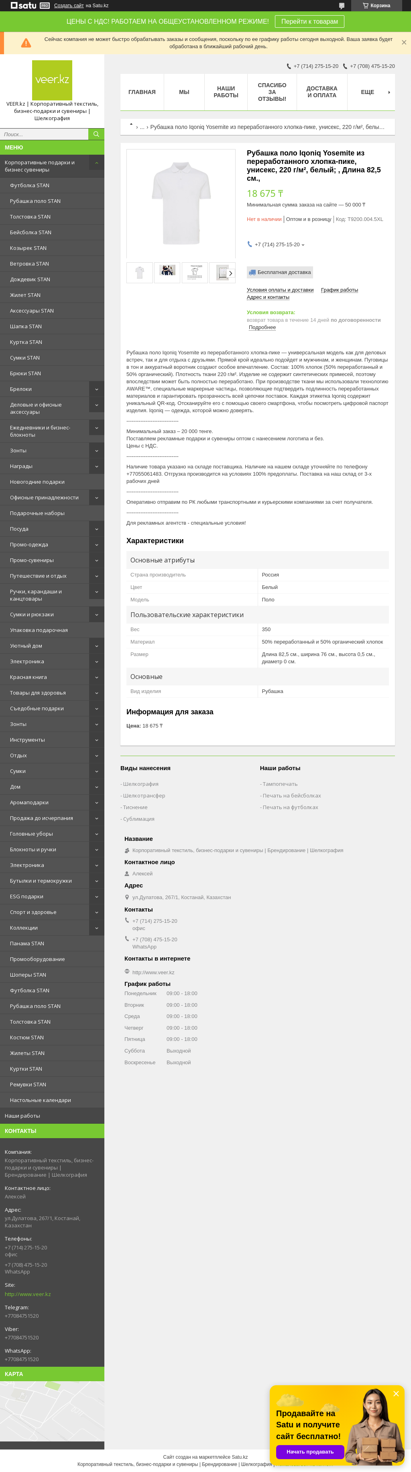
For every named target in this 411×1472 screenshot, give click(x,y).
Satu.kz (240, 1457)
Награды (21, 466)
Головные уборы (31, 833)
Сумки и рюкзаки (32, 614)
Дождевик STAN (30, 279)
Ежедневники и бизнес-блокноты (40, 431)
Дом (15, 786)
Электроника (27, 661)
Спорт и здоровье (33, 912)
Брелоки (21, 389)
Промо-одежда (29, 544)
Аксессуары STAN (32, 310)
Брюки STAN (25, 373)
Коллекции (24, 927)
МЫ (184, 92)
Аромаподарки (29, 802)
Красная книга (28, 677)
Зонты (18, 450)
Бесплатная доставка (284, 272)
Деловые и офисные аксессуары (36, 408)
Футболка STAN (29, 185)
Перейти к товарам (309, 21)
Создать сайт (69, 5)
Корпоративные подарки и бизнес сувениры (40, 166)
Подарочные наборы (37, 513)
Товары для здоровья (38, 692)
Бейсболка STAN (30, 232)
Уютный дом (26, 645)
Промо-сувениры (32, 560)
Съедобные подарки (37, 708)
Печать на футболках (290, 807)
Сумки (18, 771)
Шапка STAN (26, 326)
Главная (142, 92)
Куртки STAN (26, 1068)
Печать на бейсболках (292, 795)
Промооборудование (37, 959)
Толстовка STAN (30, 216)
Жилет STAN (25, 294)
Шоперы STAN (28, 974)
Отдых (18, 755)
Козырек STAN (28, 247)
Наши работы (22, 1115)
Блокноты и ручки (33, 849)
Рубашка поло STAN (35, 200)
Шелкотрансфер (144, 795)
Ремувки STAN (28, 1084)
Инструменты (27, 739)
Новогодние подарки (37, 481)
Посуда (19, 528)
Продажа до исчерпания (41, 818)
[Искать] (96, 134)
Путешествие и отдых (38, 575)
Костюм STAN (27, 1037)
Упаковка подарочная (39, 630)
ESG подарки (26, 896)
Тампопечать (280, 783)
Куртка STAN (26, 342)
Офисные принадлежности (44, 497)
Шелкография (141, 783)
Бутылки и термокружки (41, 880)
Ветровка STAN (29, 263)
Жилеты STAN (27, 1053)
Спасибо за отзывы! (272, 92)
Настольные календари (40, 1100)
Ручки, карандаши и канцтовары (36, 595)
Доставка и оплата (322, 91)
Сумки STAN (25, 357)
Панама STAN (27, 943)
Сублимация (139, 818)
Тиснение (135, 807)
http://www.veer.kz (28, 1294)
